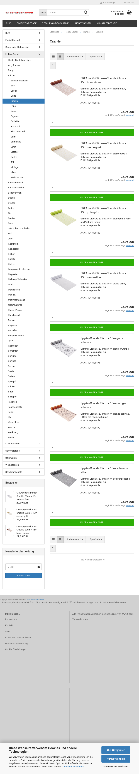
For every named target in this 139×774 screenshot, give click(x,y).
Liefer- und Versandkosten (18, 637)
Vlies (13, 172)
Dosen (11, 197)
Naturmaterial (15, 305)
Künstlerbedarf (107, 23)
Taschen (12, 401)
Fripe (13, 106)
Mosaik (12, 294)
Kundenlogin (108, 2)
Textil (10, 412)
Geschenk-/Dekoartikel (56, 23)
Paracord (15, 126)
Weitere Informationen (115, 766)
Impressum (11, 619)
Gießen (11, 218)
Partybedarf (14, 315)
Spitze (14, 157)
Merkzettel (127, 2)
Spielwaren (11, 458)
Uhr (9, 417)
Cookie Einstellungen (15, 649)
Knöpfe (11, 259)
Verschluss (13, 422)
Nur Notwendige (116, 758)
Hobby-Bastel (83, 23)
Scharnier (13, 350)
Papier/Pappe (15, 310)
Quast (11, 340)
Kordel (14, 111)
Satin (13, 147)
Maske (11, 284)
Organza (15, 116)
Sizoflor (14, 152)
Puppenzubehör (16, 335)
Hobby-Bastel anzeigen (19, 60)
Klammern (13, 243)
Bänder (11, 75)
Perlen (11, 320)
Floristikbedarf (26, 23)
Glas (10, 223)
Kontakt (9, 625)
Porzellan (12, 330)
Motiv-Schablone (16, 300)
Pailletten (15, 121)
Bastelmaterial (15, 182)
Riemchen (13, 345)
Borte (13, 95)
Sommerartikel (12, 450)
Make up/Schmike (17, 279)
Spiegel (12, 381)
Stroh (10, 391)
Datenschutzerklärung (73, 766)
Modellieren (14, 289)
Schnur (11, 366)
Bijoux (14, 90)
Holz (10, 233)
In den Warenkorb (92, 132)
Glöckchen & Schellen (19, 228)
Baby (10, 70)
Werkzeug (13, 432)
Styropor (12, 396)
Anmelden (23, 575)
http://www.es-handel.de (35, 599)
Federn (11, 208)
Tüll (12, 162)
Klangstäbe (13, 248)
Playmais (12, 325)
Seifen (11, 376)
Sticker (11, 386)
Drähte (11, 203)
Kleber (11, 254)
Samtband (16, 141)
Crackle (14, 101)
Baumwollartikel (16, 187)
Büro (8, 23)
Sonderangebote (13, 472)
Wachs (11, 427)
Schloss (12, 361)
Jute (10, 238)
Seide (11, 371)
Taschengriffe (15, 407)
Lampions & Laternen (19, 269)
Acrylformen (14, 65)
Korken (11, 264)
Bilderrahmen (14, 192)
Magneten (13, 274)
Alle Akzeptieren (115, 750)
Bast (13, 85)
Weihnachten (17, 177)
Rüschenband (18, 131)
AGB (7, 631)
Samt (13, 136)
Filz (9, 213)
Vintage (14, 167)
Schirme (12, 356)
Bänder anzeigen (19, 80)
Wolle (11, 437)
